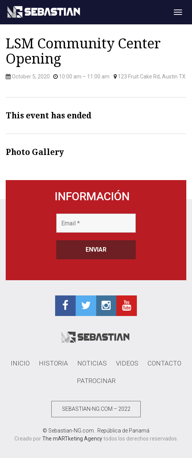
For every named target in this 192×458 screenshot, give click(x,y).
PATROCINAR (96, 381)
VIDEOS (127, 363)
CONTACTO (164, 363)
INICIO (20, 363)
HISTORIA (53, 363)
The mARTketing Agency (72, 439)
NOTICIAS (92, 363)
